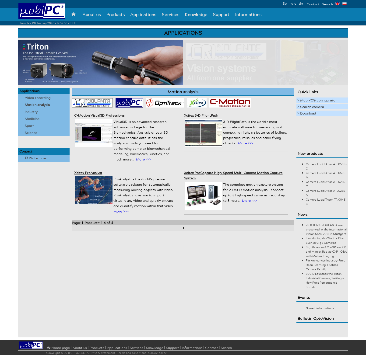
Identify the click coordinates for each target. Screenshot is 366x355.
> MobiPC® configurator (317, 100)
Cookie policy (157, 353)
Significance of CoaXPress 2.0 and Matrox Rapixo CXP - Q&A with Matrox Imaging (326, 251)
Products (115, 14)
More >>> (143, 159)
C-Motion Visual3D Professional (99, 115)
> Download (306, 113)
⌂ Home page (58, 348)
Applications (143, 14)
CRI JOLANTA (79, 353)
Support (221, 14)
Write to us (35, 158)
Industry (31, 111)
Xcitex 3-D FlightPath (201, 115)
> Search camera (310, 106)
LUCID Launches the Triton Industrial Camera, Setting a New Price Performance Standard (325, 280)
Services (170, 14)
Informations (248, 14)
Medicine (32, 118)
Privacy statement (103, 353)
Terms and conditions (131, 353)
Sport (29, 125)
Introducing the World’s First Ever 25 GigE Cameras (325, 240)
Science (31, 132)
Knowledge (196, 14)
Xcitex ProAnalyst (88, 172)
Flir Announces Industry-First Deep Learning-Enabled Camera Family (325, 264)
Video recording (38, 97)
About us (91, 14)
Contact (313, 4)
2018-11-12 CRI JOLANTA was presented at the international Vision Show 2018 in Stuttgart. (326, 229)
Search (327, 4)
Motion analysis (37, 104)
